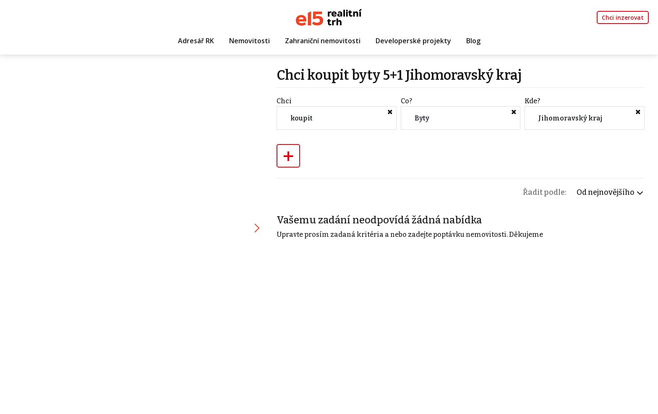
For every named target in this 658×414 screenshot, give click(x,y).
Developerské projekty (413, 40)
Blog (473, 40)
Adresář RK (196, 40)
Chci (284, 101)
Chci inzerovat (623, 17)
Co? (406, 101)
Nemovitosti (249, 40)
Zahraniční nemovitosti (322, 40)
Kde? (532, 101)
